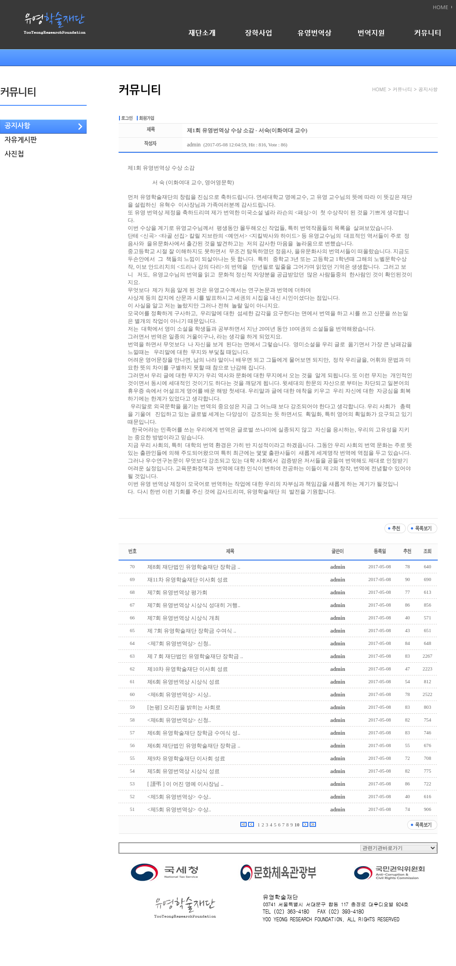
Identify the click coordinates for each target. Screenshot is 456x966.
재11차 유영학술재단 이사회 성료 (187, 579)
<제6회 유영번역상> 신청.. (179, 720)
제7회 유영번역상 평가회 (177, 592)
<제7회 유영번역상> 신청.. (179, 643)
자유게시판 (21, 139)
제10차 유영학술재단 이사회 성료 (187, 669)
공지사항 (17, 125)
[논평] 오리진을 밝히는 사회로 (184, 707)
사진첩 (14, 154)
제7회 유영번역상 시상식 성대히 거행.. (193, 605)
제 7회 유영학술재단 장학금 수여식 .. (191, 631)
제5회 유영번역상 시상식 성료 (183, 771)
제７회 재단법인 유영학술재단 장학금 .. (195, 656)
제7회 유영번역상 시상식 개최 (183, 618)
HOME (440, 7)
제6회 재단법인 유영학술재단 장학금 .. (193, 746)
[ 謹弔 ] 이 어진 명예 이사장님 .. (185, 784)
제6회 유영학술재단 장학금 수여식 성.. (193, 733)
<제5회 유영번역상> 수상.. (179, 797)
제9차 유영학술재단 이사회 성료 (186, 758)
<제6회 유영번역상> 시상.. (179, 694)
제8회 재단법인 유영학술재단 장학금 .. (193, 567)
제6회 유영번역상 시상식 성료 (183, 682)
